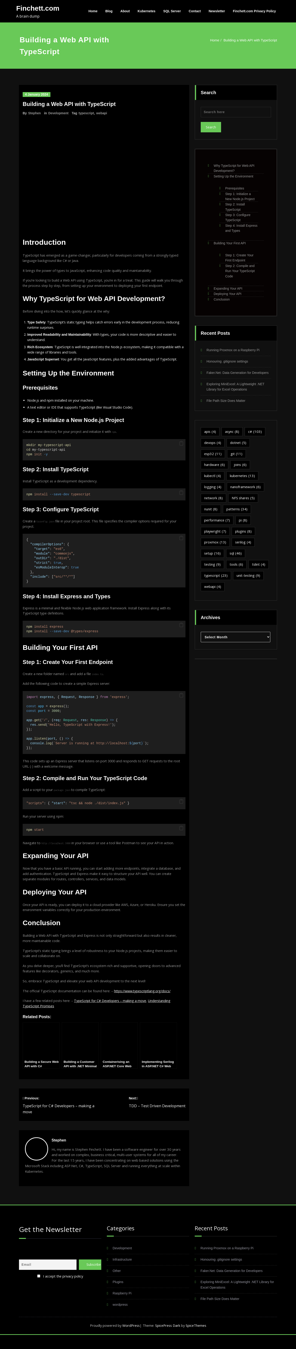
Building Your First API (230, 243)
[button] (181, 449)
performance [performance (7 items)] (217, 526)
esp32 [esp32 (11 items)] (213, 459)
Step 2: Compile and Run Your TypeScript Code (240, 271)
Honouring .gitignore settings (229, 361)
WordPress (130, 1339)
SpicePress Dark (168, 1339)
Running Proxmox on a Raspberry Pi (235, 350)
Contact (195, 11)
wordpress (121, 1319)
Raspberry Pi (123, 1307)
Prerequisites (234, 188)
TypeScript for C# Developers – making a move (115, 1013)
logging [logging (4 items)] (212, 493)
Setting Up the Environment (233, 176)
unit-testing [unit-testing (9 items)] (249, 582)
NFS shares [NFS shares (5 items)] (244, 504)
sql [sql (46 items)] (236, 559)
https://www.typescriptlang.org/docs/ (147, 1003)
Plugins (118, 1296)
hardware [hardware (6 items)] (214, 471)
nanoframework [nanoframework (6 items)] (245, 493)
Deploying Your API (227, 294)
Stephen (34, 113)
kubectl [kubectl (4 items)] (212, 482)
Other (117, 1285)
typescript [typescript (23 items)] (216, 582)
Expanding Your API (228, 288)
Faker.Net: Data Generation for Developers (233, 1285)
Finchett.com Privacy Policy (254, 11)
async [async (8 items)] (232, 437)
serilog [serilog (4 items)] (243, 548)
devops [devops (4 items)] (213, 448)
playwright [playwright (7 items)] (215, 537)
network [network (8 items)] (213, 504)
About (125, 11)
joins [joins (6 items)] (240, 471)
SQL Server (172, 11)
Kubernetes (146, 11)
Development (58, 113)
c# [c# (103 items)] (255, 437)
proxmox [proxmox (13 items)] (215, 548)
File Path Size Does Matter (227, 407)
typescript (86, 113)
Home (93, 11)
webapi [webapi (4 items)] (212, 593)
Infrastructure (123, 1273)
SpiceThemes (197, 1339)
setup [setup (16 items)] (212, 559)
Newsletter (217, 11)
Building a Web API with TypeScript (250, 40)
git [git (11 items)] (237, 459)
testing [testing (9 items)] (212, 571)
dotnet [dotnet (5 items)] (239, 448)
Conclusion (222, 299)
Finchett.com (37, 8)
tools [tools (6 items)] (237, 571)
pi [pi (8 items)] (243, 526)
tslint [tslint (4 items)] (259, 571)
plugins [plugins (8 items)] (243, 537)
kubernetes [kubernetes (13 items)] (243, 482)
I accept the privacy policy (63, 1290)
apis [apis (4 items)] (210, 437)
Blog (109, 11)
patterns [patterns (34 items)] (237, 515)
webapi (102, 113)
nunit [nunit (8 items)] (210, 515)
